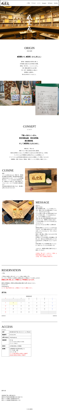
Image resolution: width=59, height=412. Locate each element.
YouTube (56, 3)
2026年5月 (55, 315)
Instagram (44, 3)
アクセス (33, 3)
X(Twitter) (50, 3)
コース (38, 3)
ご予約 (28, 3)
